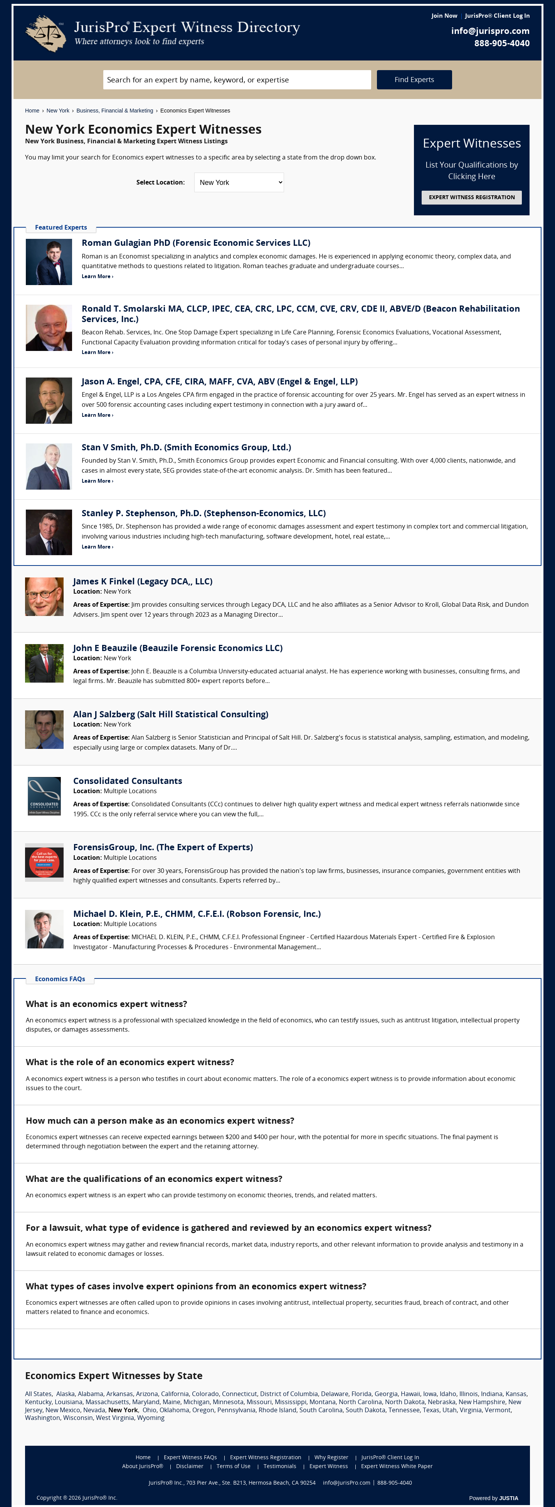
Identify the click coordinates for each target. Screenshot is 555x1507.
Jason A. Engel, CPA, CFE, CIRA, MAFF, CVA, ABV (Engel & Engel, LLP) (220, 382)
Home (32, 110)
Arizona (147, 1394)
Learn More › (97, 276)
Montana (322, 1403)
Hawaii (410, 1394)
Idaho (448, 1394)
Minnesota (228, 1403)
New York (58, 110)
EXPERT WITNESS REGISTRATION (472, 198)
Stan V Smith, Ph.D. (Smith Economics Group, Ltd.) (186, 448)
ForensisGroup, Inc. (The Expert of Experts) (163, 848)
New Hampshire (482, 1403)
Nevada (94, 1411)
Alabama (90, 1394)
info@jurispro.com (490, 31)
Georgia (386, 1394)
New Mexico (62, 1411)
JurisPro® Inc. (99, 1498)
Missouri (259, 1403)
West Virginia (115, 1418)
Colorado (205, 1394)
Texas (431, 1411)
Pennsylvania (236, 1411)
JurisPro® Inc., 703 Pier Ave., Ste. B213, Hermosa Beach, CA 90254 (232, 1483)
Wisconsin (78, 1418)
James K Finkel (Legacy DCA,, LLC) (142, 582)
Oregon (203, 1411)
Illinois (468, 1394)
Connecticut (239, 1394)
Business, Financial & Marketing (114, 110)
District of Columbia (289, 1394)
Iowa (430, 1394)
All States (38, 1394)
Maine (171, 1403)
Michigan (196, 1403)
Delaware (334, 1394)
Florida (362, 1394)
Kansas (516, 1394)
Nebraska (442, 1403)
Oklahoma (174, 1411)
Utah (449, 1411)
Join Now (444, 16)
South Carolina (321, 1411)
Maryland (146, 1403)
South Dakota (365, 1411)
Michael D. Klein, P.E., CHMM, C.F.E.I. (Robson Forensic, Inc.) (197, 914)
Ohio (149, 1411)
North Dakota (405, 1403)
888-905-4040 (502, 44)
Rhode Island (277, 1411)
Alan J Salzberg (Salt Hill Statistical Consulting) (170, 715)
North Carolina (360, 1403)
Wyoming (151, 1418)
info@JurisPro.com (346, 1483)
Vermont (498, 1411)
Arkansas (119, 1394)
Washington (42, 1418)
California (175, 1394)
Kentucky (38, 1403)
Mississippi (290, 1403)
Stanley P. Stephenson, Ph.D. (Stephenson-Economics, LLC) (204, 514)
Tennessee (404, 1411)
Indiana (492, 1394)
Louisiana (68, 1403)
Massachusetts (107, 1403)
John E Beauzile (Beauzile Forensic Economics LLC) (178, 648)
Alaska (65, 1394)
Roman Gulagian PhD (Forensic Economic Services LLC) (196, 243)
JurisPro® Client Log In (497, 16)
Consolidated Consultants (127, 781)
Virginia (471, 1411)
